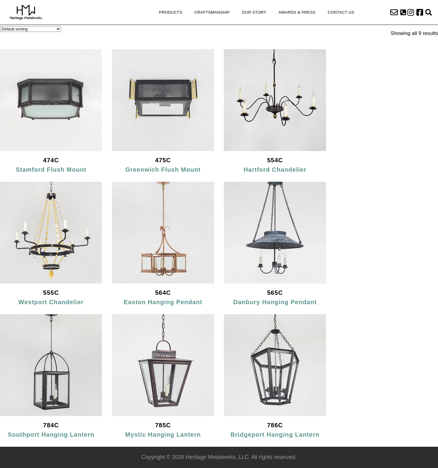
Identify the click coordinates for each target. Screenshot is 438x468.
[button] (403, 12)
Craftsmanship (212, 12)
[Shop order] (30, 29)
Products (170, 12)
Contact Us (341, 12)
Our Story (254, 12)
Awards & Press (297, 12)
